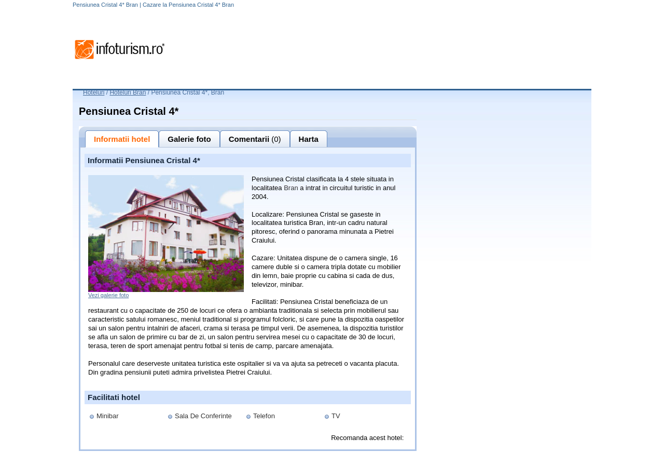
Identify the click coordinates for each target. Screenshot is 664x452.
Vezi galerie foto (108, 295)
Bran (291, 188)
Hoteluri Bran (127, 92)
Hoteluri (93, 92)
